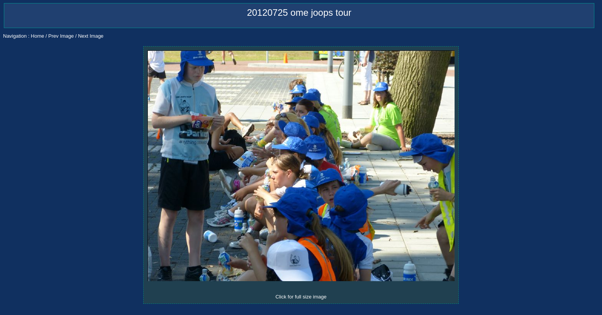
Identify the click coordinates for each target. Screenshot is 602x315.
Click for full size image (301, 297)
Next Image (90, 36)
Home (37, 36)
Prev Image (61, 36)
